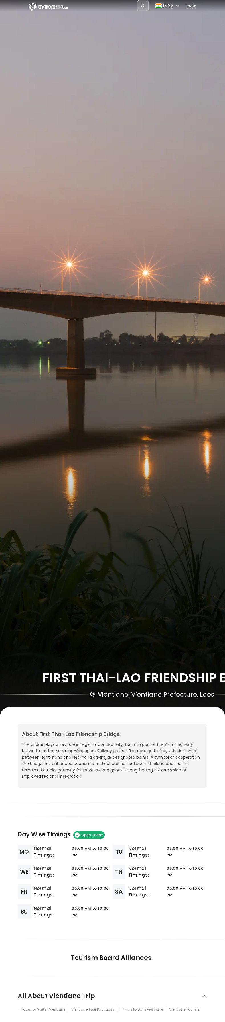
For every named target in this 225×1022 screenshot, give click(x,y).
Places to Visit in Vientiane (43, 1009)
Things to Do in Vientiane (141, 1009)
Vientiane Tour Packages (92, 1009)
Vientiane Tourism (184, 1009)
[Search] (143, 5)
